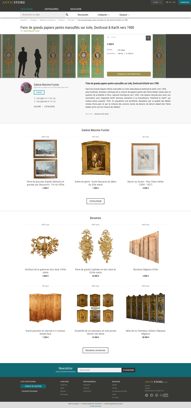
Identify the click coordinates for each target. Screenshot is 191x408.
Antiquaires (86, 385)
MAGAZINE (75, 9)
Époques (63, 391)
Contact (147, 388)
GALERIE (37, 107)
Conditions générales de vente (113, 404)
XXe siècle (71, 20)
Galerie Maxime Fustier (46, 84)
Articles (114, 388)
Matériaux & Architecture (48, 20)
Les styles (115, 397)
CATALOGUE (26, 9)
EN (170, 2)
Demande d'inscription (30, 391)
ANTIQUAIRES (51, 9)
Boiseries (62, 20)
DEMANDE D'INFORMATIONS (128, 74)
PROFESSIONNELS (89, 381)
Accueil (147, 385)
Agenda (114, 385)
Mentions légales (74, 404)
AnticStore (23, 20)
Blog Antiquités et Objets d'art (154, 390)
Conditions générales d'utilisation (91, 404)
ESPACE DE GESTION (33, 386)
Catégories (63, 385)
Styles (62, 388)
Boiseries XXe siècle (102, 114)
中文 (174, 2)
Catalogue (33, 20)
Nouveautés (83, 14)
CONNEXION (184, 2)
